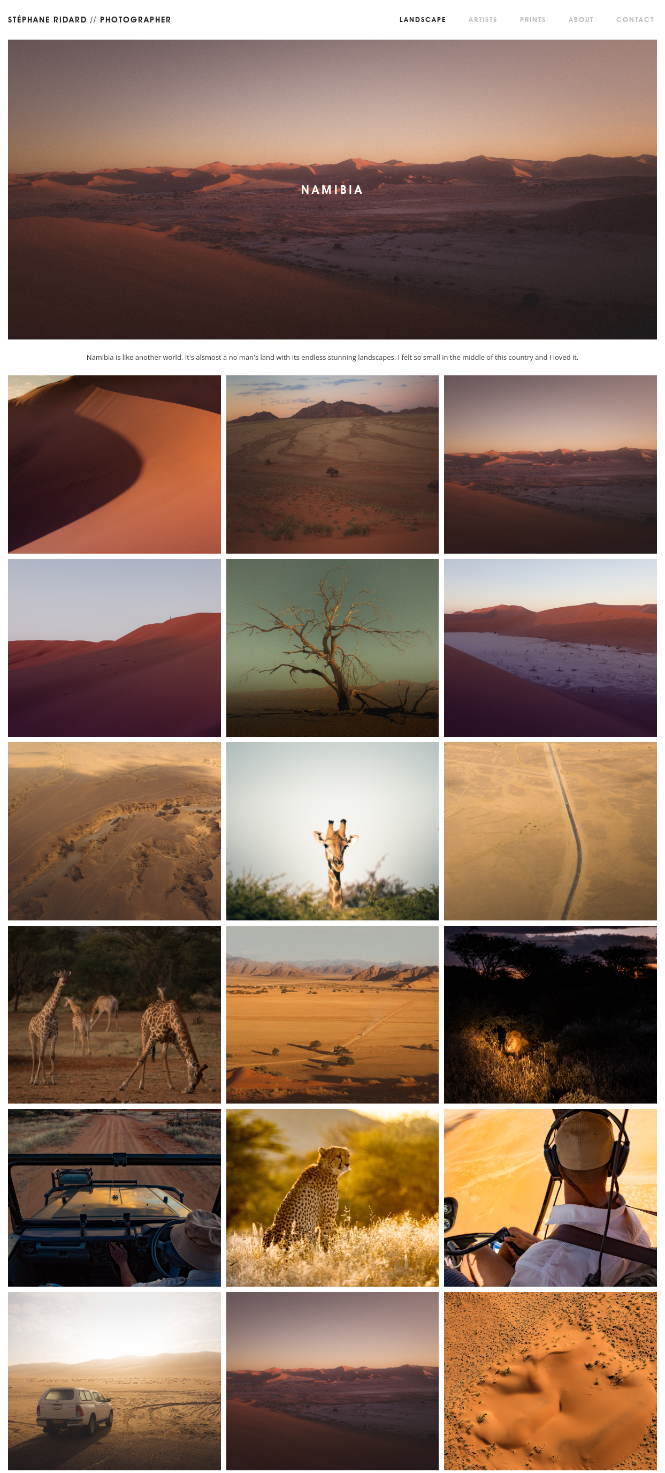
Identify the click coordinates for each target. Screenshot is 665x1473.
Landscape (423, 20)
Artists (483, 20)
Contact (635, 20)
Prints (533, 20)
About (581, 20)
